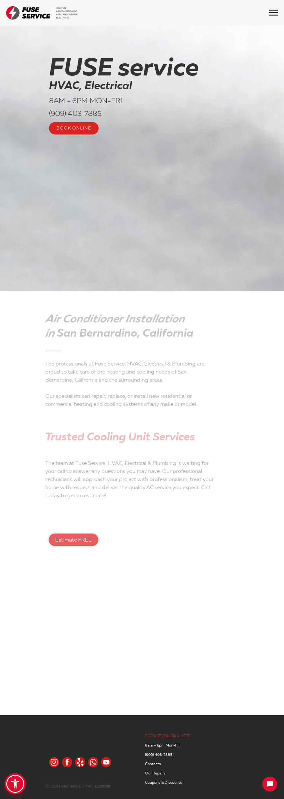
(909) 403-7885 (75, 113)
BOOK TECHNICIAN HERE (167, 735)
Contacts (153, 763)
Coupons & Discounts (163, 782)
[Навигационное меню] (273, 13)
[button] (15, 784)
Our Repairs (155, 773)
